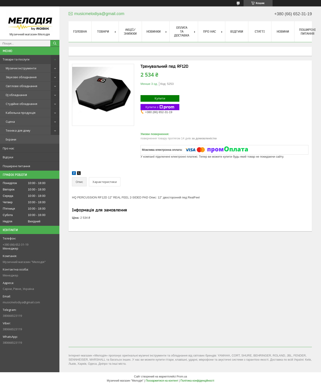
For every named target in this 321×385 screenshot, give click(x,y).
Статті (260, 31)
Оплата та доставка (181, 31)
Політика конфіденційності (197, 380)
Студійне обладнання (21, 104)
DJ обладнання (16, 95)
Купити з (160, 107)
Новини (283, 31)
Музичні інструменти (21, 68)
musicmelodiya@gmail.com (21, 302)
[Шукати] (54, 43)
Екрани (11, 139)
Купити (160, 98)
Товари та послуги (16, 59)
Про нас (8, 148)
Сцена (10, 122)
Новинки (153, 31)
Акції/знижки (130, 31)
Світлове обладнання (21, 86)
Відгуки (8, 157)
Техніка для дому (18, 130)
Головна (80, 31)
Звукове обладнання (21, 77)
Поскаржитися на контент (162, 380)
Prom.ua (182, 376)
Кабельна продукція (20, 113)
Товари (103, 31)
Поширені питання (16, 166)
